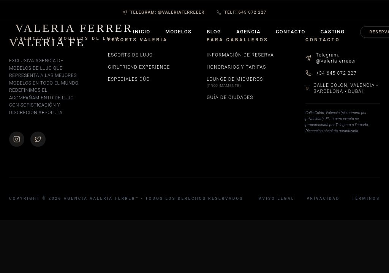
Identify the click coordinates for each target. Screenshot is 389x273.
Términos (366, 198)
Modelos (179, 32)
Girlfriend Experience (139, 67)
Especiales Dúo (129, 79)
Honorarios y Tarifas (236, 67)
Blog (214, 32)
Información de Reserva (240, 55)
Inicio (141, 32)
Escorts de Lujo (130, 55)
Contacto (290, 32)
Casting (333, 32)
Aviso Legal (276, 198)
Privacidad (323, 198)
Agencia (248, 32)
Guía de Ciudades (230, 97)
